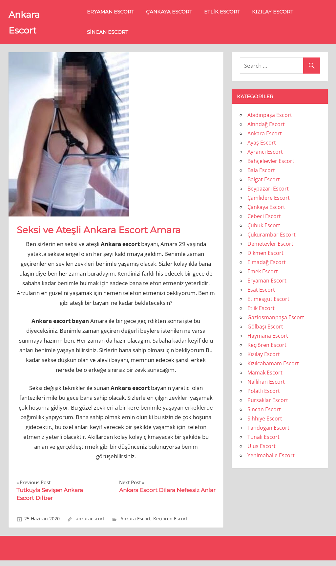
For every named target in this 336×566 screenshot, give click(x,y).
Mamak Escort (265, 377)
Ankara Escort (135, 524)
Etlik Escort (230, 14)
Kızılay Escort (281, 14)
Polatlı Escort (263, 396)
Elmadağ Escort (266, 267)
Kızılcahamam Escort (273, 368)
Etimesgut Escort (268, 304)
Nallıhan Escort (266, 387)
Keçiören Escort (170, 524)
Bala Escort (261, 175)
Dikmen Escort (265, 258)
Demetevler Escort (270, 249)
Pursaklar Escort (267, 405)
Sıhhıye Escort (264, 423)
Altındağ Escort (266, 129)
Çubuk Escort (263, 230)
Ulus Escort (261, 451)
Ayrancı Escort (265, 157)
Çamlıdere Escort (268, 203)
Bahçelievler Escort (270, 166)
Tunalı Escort (263, 442)
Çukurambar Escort (271, 239)
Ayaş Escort (261, 147)
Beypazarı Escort (268, 193)
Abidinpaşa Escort (269, 120)
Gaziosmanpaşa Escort (275, 322)
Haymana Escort (267, 341)
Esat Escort (261, 295)
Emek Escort (262, 276)
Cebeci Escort (264, 221)
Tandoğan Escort (268, 433)
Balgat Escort (263, 184)
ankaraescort (90, 524)
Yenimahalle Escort (271, 460)
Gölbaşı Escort (265, 331)
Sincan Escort (115, 35)
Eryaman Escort (118, 14)
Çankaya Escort (177, 14)
